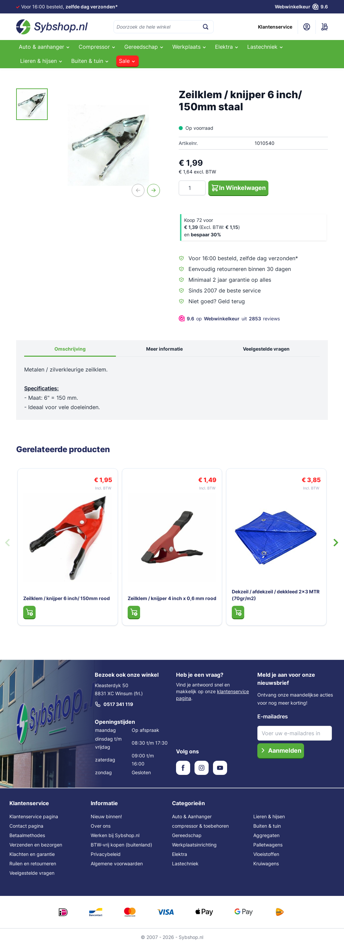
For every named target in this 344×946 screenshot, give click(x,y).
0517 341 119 (114, 704)
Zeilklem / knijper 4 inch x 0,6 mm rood (172, 598)
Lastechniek (185, 863)
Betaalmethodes (27, 835)
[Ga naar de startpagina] (52, 27)
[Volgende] (153, 190)
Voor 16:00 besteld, (69, 6)
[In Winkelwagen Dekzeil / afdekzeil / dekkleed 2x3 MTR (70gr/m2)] (238, 612)
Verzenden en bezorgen (35, 845)
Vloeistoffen (266, 854)
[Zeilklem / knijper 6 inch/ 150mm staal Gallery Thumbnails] (32, 104)
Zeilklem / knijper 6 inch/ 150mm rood (66, 598)
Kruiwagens (266, 863)
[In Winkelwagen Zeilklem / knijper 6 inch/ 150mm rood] (29, 612)
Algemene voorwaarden (117, 863)
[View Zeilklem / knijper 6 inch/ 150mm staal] (32, 104)
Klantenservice (275, 27)
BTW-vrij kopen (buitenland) (121, 845)
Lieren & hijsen (269, 816)
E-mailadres (272, 716)
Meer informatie (164, 349)
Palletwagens (268, 845)
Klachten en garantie (32, 854)
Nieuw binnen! (106, 816)
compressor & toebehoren (200, 826)
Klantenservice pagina (33, 816)
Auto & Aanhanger (192, 816)
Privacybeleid (106, 854)
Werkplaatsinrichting (194, 845)
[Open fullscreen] (108, 145)
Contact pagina (26, 826)
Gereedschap (187, 835)
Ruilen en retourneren (32, 863)
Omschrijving (70, 349)
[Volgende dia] (336, 542)
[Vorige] (138, 190)
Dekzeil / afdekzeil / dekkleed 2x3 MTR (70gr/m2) (275, 595)
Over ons (101, 826)
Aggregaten (266, 835)
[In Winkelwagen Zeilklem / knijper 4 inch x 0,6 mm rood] (134, 612)
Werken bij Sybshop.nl (115, 835)
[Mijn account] (306, 27)
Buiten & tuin (267, 826)
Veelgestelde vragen (266, 349)
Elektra (179, 854)
